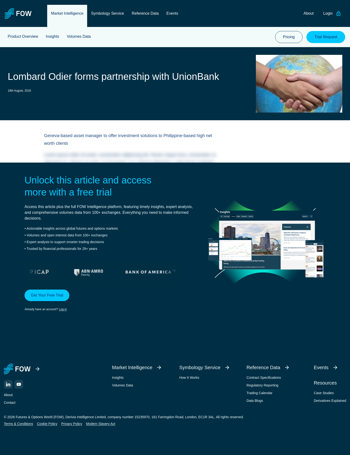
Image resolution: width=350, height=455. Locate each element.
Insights (117, 377)
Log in (63, 309)
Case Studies (324, 393)
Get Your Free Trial (47, 295)
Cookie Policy (47, 424)
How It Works (189, 377)
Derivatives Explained (330, 401)
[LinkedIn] (8, 384)
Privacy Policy (71, 424)
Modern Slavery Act (100, 424)
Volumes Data (122, 385)
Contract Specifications (263, 377)
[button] (109, 301)
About (8, 395)
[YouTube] (18, 384)
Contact (9, 402)
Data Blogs (254, 401)
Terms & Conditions (18, 424)
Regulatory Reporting (262, 385)
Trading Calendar (259, 393)
